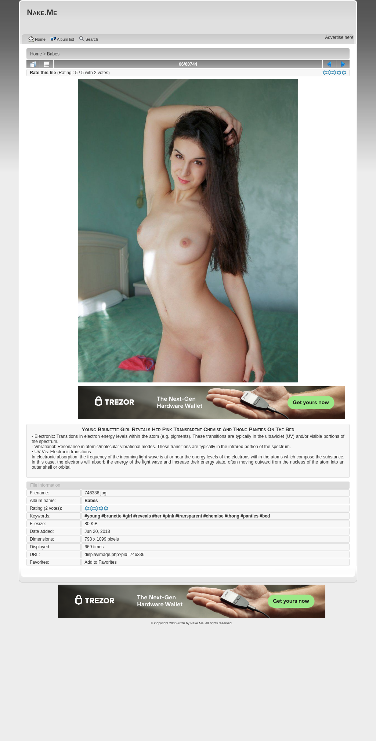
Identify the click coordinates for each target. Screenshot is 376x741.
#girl (127, 516)
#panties (249, 516)
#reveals (142, 516)
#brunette (111, 516)
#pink (168, 516)
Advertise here (339, 37)
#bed (265, 516)
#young (92, 516)
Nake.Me (196, 623)
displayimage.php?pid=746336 (114, 554)
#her (156, 516)
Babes (91, 500)
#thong (232, 516)
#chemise (213, 516)
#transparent (189, 516)
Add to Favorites (100, 562)
